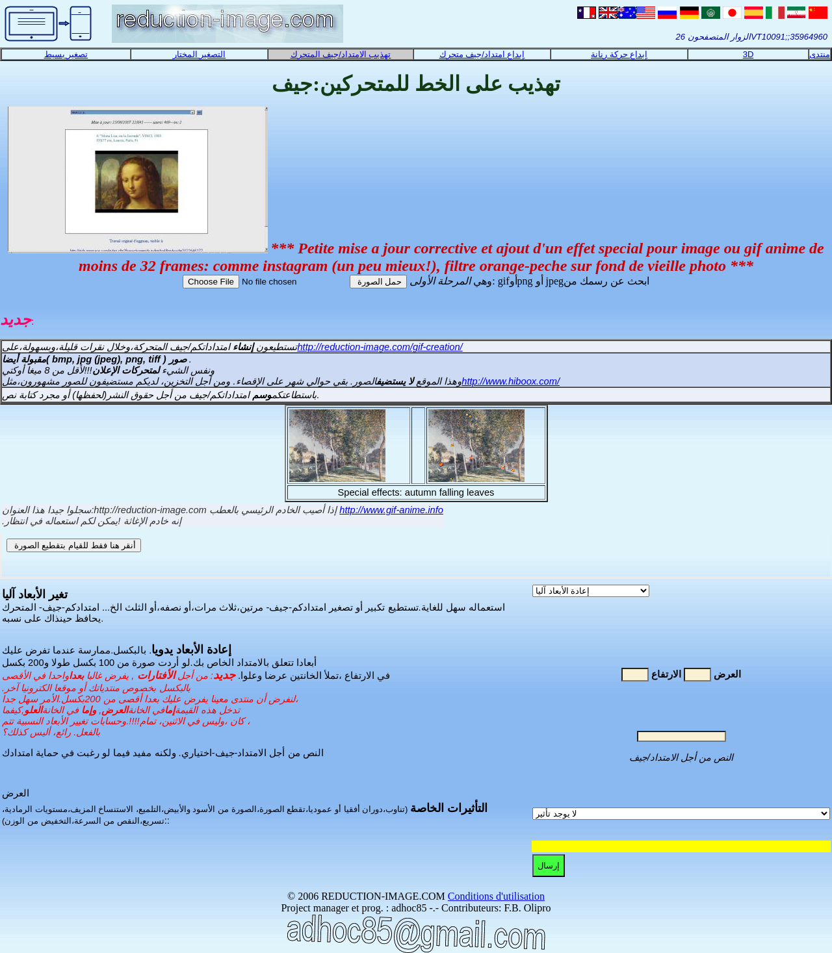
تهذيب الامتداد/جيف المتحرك (341, 54)
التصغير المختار (199, 54)
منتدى (819, 54)
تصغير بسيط (66, 54)
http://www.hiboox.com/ (511, 381)
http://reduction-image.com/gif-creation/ (379, 347)
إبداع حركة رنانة (619, 54)
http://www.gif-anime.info (391, 510)
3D (748, 54)
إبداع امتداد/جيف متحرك (482, 54)
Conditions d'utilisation (496, 896)
